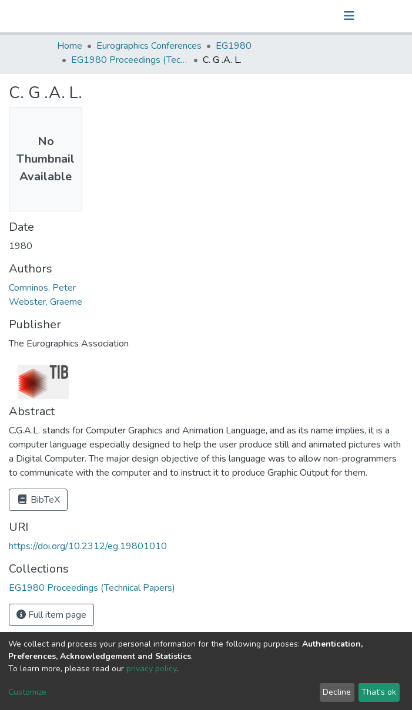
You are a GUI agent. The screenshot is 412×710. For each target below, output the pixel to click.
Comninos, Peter (42, 287)
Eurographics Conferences (149, 45)
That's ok (378, 692)
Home (69, 45)
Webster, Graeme (45, 301)
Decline (337, 692)
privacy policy (151, 668)
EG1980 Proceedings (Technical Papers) (130, 59)
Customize (27, 692)
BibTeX (38, 499)
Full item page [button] (51, 614)
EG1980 (234, 45)
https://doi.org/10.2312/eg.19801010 (88, 546)
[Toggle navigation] (349, 16)
